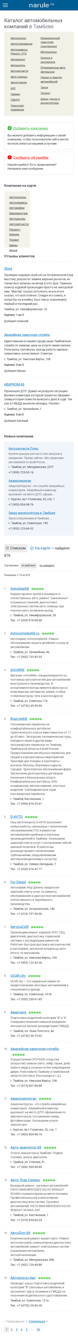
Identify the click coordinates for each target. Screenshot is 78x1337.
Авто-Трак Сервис (25, 1180)
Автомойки (17, 208)
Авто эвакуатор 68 (25, 1147)
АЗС (13, 88)
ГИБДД (15, 99)
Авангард (18, 1012)
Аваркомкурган (20, 481)
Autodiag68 (19, 588)
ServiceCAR (19, 927)
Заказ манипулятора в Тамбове (32, 513)
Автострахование (21, 43)
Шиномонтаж (18, 213)
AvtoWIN (17, 670)
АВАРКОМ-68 (14, 384)
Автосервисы (18, 202)
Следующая (37, 1321)
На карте (42, 548)
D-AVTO (16, 817)
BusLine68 (18, 719)
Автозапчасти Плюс (23, 448)
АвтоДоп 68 (20, 1233)
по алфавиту (47, 565)
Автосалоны (18, 38)
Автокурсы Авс (23, 1278)
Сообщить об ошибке (30, 157)
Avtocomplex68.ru (24, 633)
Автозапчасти (19, 70)
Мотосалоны (49, 51)
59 (38, 1329)
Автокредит (18, 59)
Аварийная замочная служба (27, 335)
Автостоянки (19, 82)
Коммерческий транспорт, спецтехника (50, 42)
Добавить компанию (30, 128)
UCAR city (18, 976)
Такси (44, 87)
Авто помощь (19, 76)
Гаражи (15, 94)
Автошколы (18, 65)
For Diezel (18, 882)
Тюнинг (45, 93)
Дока (8, 269)
